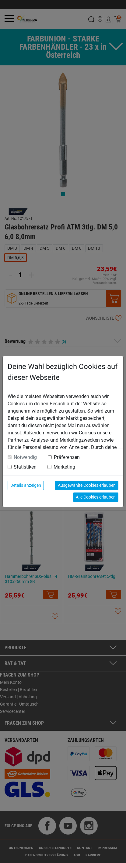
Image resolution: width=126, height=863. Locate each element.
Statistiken (25, 467)
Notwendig (25, 457)
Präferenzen (67, 457)
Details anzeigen (25, 485)
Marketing (64, 467)
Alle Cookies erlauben (96, 497)
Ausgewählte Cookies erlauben (87, 485)
